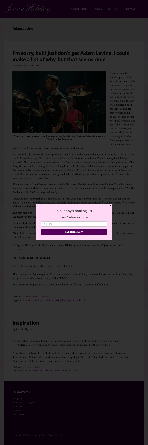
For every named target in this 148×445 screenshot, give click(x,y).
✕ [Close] (110, 205)
